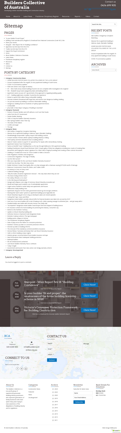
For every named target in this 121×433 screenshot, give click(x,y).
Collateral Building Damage (15, 171)
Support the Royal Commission (15, 51)
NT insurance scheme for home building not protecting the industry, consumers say (33, 208)
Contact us (9, 66)
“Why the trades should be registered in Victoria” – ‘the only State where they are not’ (33, 174)
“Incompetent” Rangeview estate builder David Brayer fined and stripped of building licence (35, 205)
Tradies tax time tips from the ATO (16, 49)
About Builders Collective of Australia (17, 55)
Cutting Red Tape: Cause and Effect (18, 197)
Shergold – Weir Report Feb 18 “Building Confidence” (22, 45)
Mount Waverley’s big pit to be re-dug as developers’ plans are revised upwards (31, 195)
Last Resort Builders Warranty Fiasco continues (21, 244)
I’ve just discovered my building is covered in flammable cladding (27, 101)
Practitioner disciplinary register (15, 59)
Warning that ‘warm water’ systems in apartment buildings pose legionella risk (31, 193)
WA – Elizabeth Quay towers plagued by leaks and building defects (27, 91)
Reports (77, 16)
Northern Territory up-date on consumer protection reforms (25, 225)
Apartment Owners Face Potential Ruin (19, 144)
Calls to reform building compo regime (19, 233)
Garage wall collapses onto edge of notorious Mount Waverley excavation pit (31, 182)
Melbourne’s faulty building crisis (17, 188)
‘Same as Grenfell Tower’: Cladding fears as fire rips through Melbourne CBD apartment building (36, 146)
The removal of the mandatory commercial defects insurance (26, 229)
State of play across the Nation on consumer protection (24, 222)
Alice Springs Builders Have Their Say (18, 121)
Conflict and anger (13, 125)
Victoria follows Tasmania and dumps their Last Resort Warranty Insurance (30, 231)
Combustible (11, 106)
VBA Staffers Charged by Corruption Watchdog (21, 131)
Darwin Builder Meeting (14, 116)
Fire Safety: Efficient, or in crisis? (17, 178)
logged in (16, 262)
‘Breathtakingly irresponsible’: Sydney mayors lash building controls (27, 135)
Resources (65, 16)
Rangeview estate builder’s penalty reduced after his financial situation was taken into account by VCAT (38, 199)
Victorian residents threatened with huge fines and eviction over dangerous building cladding (35, 99)
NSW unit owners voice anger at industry (19, 86)
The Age (9, 127)
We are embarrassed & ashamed (17, 241)
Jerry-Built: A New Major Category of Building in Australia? (25, 108)
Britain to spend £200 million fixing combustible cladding (24, 97)
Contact (96, 16)
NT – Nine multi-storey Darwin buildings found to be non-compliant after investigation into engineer (37, 89)
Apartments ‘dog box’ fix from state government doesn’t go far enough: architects (32, 191)
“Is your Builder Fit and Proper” (15, 38)
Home (8, 16)
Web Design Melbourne (109, 428)
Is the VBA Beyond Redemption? (17, 180)
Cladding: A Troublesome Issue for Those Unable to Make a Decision (28, 152)
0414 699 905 (108, 5)
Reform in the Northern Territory (17, 210)
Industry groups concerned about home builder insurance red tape (27, 235)
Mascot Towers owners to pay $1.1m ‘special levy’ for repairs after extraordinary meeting (34, 142)
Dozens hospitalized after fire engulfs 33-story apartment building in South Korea (32, 82)
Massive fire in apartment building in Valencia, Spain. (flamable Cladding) (29, 133)
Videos (88, 16)
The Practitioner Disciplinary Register (18, 220)
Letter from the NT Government (17, 114)
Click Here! (89, 285)
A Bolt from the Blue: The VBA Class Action (20, 163)
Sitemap (8, 68)
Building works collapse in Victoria (17, 218)
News (15, 129)
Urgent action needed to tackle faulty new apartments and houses (27, 186)
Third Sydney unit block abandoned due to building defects (25, 140)
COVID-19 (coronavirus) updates (17, 84)
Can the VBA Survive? (13, 159)
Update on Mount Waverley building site (19, 212)
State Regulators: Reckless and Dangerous (20, 154)
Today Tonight (11, 246)
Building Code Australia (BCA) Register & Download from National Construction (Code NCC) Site (35, 40)
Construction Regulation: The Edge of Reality (21, 157)
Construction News (19, 78)
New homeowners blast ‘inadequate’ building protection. (24, 237)
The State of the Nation (14, 123)
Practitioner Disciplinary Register (47, 16)
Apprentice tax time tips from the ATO (17, 47)
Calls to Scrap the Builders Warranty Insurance (21, 118)
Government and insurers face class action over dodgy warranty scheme (29, 248)
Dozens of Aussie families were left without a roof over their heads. (28, 112)
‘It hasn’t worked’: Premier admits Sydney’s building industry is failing (28, 137)
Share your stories (11, 42)
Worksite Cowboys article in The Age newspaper (22, 216)
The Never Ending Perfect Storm (17, 176)
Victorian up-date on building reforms (18, 227)
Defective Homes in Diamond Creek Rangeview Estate (24, 214)
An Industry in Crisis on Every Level (18, 169)
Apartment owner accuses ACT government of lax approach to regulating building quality (34, 93)
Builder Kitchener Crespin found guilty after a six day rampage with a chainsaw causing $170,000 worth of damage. (42, 165)
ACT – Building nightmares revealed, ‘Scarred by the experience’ (26, 95)
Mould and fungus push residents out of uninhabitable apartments (27, 184)
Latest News (27, 16)
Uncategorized (18, 250)
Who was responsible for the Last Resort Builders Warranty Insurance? (29, 161)
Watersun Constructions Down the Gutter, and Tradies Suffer (26, 167)
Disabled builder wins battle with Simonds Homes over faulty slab (27, 203)
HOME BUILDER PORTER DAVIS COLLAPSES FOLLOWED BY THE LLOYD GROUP (32, 80)
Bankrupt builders (12, 239)
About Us (16, 16)
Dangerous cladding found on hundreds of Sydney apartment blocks (28, 104)
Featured (16, 110)
